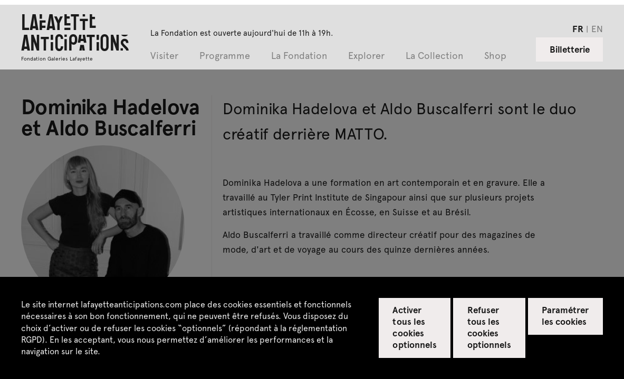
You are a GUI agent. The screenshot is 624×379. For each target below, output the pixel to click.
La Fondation (299, 56)
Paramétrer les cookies (565, 315)
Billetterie (570, 49)
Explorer (366, 56)
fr (577, 28)
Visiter (164, 56)
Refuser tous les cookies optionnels (489, 327)
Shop (495, 56)
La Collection (434, 56)
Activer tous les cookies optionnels (414, 327)
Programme (224, 56)
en (597, 28)
